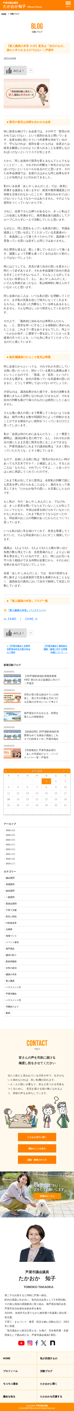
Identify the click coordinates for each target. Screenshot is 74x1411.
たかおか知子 (22, 4)
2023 (8, 844)
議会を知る (9, 1396)
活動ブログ (46, 1371)
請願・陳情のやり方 (37, 1160)
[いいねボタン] (15, 70)
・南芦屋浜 (9, 948)
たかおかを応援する (51, 1396)
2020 (8, 859)
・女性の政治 (10, 968)
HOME (3, 14)
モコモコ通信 (10, 1384)
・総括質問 (9, 891)
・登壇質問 (9, 884)
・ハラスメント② (12, 1000)
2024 (8, 840)
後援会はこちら (47, 1196)
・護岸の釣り (10, 955)
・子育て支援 (10, 910)
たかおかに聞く (48, 1384)
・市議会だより (11, 1006)
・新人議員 (9, 981)
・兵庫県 (8, 929)
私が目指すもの (48, 1358)
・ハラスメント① (12, 987)
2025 (8, 835)
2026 (8, 830)
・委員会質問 (10, 903)
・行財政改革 (10, 923)
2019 (8, 863)
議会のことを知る (37, 1148)
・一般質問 (9, 897)
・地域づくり (10, 936)
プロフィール (10, 1371)
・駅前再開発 (10, 961)
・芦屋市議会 (10, 993)
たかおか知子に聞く (37, 1137)
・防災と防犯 (10, 916)
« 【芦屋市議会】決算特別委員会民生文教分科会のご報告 (18, 649)
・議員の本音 (10, 974)
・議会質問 (9, 878)
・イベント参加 (11, 942)
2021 (8, 854)
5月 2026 (37, 771)
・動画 (7, 1013)
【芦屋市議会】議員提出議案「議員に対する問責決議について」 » (55, 649)
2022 (8, 849)
